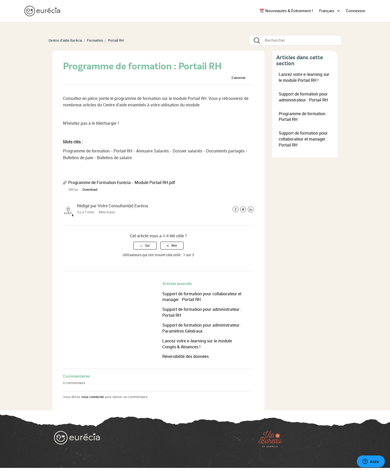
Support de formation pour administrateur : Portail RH (303, 97)
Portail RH (116, 40)
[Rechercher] (295, 40)
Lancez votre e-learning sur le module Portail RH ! (304, 77)
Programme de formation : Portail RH (303, 116)
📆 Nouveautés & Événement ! (286, 11)
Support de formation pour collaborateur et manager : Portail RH (303, 139)
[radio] (145, 245)
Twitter (243, 209)
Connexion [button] (355, 11)
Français (327, 11)
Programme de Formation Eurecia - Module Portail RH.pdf (121, 182)
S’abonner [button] (238, 78)
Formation (95, 40)
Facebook (235, 209)
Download (89, 190)
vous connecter (92, 397)
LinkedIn (250, 209)
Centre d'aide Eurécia (65, 40)
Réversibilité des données (185, 356)
